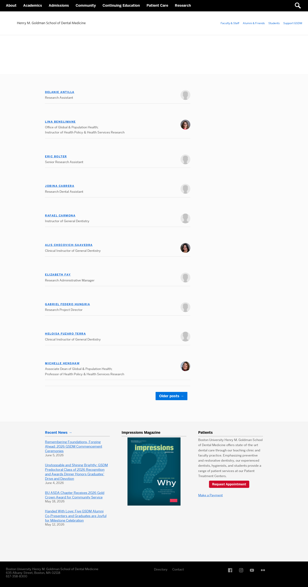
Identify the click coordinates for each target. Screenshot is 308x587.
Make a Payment (210, 495)
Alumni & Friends (254, 23)
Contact (178, 569)
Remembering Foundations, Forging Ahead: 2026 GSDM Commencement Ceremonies (73, 446)
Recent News (56, 432)
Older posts (171, 396)
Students (274, 23)
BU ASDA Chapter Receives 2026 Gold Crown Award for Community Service (74, 495)
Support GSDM (292, 23)
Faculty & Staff (230, 23)
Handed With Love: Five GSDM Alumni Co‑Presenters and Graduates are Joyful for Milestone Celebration (75, 515)
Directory (161, 569)
